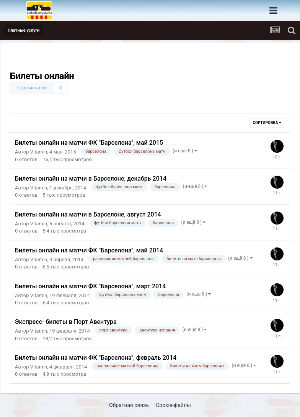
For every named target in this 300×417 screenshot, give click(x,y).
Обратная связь (129, 405)
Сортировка (267, 123)
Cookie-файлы (173, 405)
